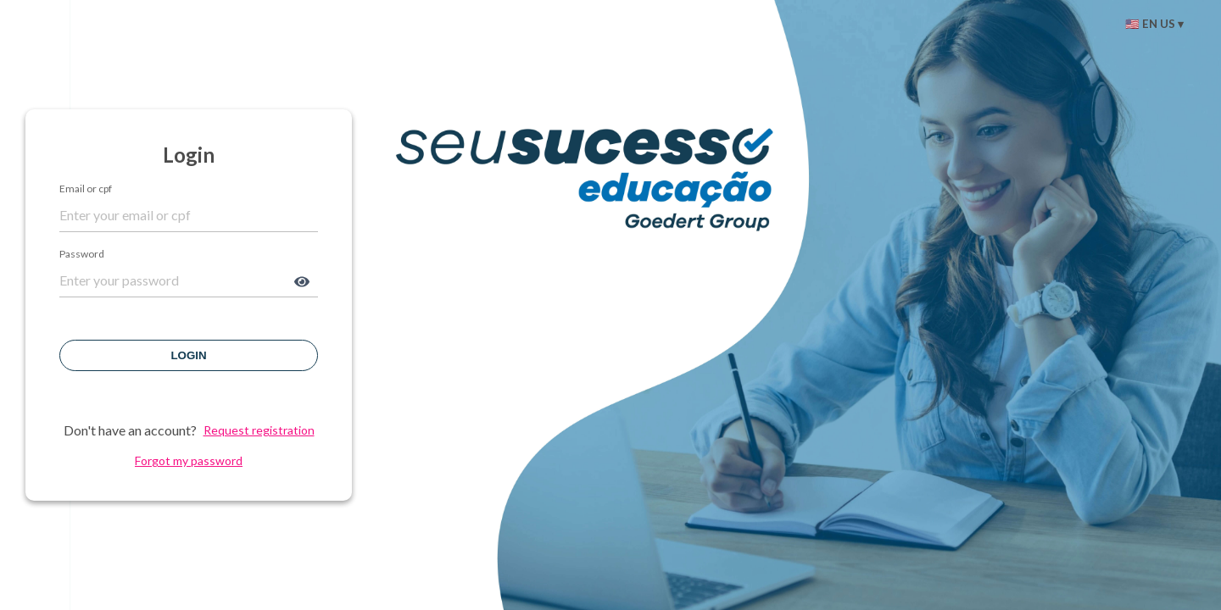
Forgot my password (189, 461)
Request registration (259, 430)
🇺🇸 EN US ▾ (1154, 23)
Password (81, 254)
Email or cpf (85, 189)
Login (188, 355)
